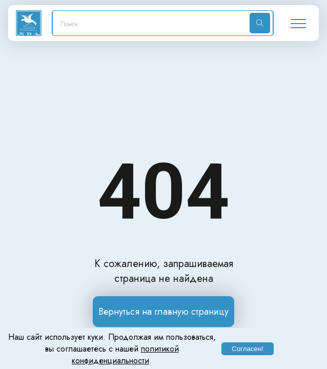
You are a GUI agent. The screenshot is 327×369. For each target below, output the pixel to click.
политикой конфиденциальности (125, 354)
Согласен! (247, 349)
